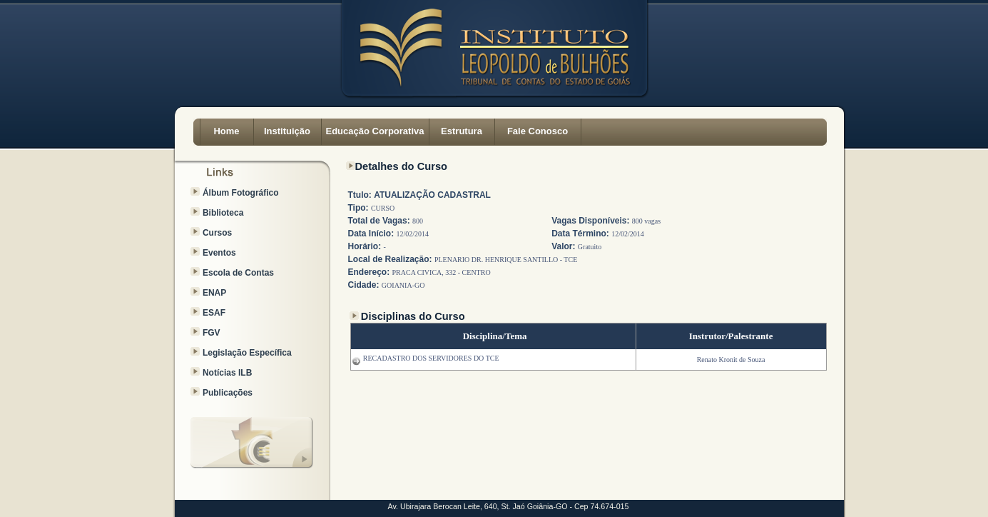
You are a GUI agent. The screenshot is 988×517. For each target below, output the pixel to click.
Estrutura (461, 131)
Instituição (287, 131)
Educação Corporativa (375, 131)
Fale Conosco (537, 131)
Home (226, 131)
